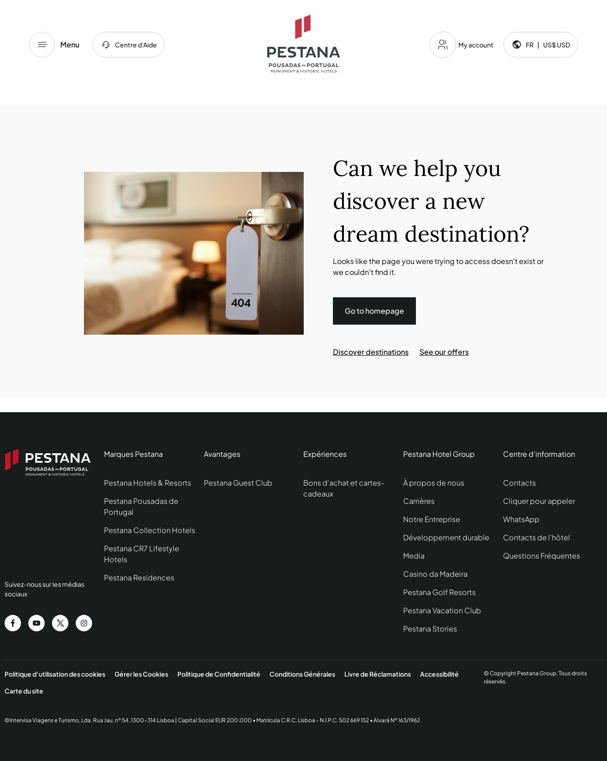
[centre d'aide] (129, 44)
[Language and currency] (540, 44)
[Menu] (42, 44)
